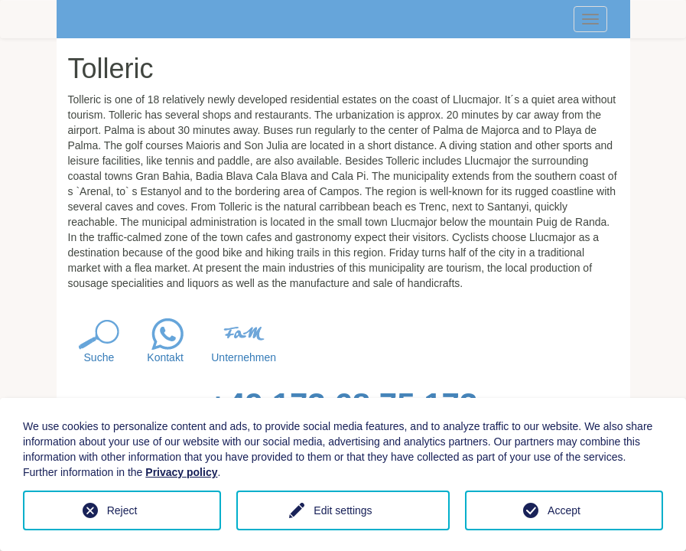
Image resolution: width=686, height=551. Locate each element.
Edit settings (343, 510)
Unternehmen (243, 357)
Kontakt (165, 357)
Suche (99, 357)
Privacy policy (181, 472)
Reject (122, 510)
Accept (564, 510)
